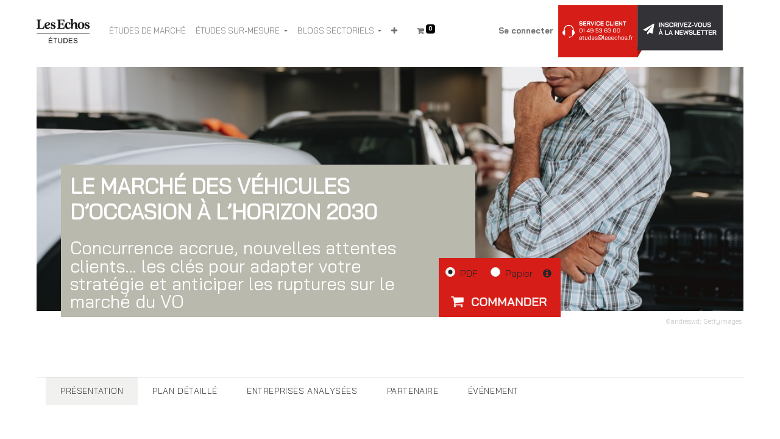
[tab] (92, 391)
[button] (394, 31)
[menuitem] (147, 31)
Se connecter (525, 30)
